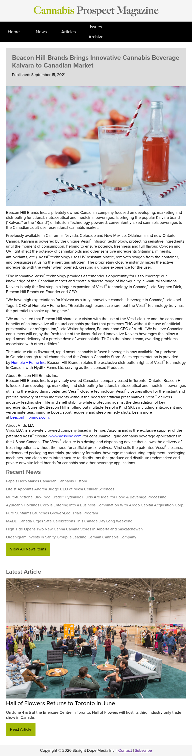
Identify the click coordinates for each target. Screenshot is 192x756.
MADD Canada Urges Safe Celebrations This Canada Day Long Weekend (69, 521)
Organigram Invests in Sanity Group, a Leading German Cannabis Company (71, 537)
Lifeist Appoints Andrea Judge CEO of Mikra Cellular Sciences (60, 489)
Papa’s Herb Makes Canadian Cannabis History (46, 481)
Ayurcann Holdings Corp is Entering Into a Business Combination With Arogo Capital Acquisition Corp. (95, 505)
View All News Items (28, 549)
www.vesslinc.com (66, 436)
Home (14, 32)
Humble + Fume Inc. (28, 362)
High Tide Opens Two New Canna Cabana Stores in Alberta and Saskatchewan (74, 529)
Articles (68, 32)
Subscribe (143, 750)
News (41, 32)
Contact (125, 750)
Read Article (21, 729)
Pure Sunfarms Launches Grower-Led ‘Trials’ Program (52, 513)
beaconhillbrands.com (29, 417)
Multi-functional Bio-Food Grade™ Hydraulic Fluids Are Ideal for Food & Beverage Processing (86, 497)
